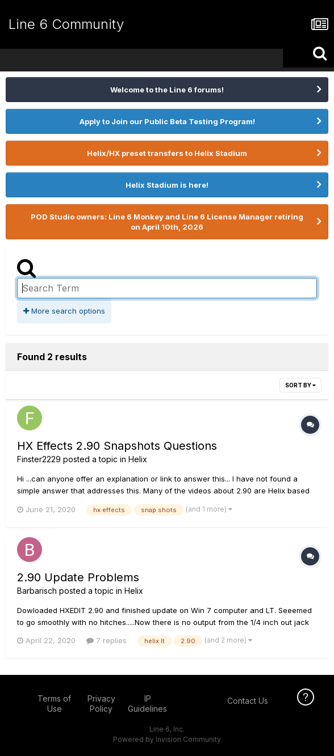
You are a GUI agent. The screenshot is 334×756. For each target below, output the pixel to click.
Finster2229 (39, 459)
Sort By (300, 385)
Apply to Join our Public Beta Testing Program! (167, 121)
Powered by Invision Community (167, 739)
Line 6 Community (66, 24)
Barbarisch (37, 590)
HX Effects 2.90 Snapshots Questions (117, 446)
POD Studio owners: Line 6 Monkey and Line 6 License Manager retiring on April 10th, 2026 (167, 221)
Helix (137, 459)
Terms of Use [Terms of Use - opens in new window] (54, 703)
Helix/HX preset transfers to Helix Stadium (167, 153)
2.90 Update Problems (78, 577)
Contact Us (247, 701)
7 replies (106, 640)
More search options (64, 310)
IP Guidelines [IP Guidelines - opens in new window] (147, 703)
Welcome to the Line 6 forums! (167, 89)
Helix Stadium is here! (167, 184)
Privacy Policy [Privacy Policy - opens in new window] (101, 703)
